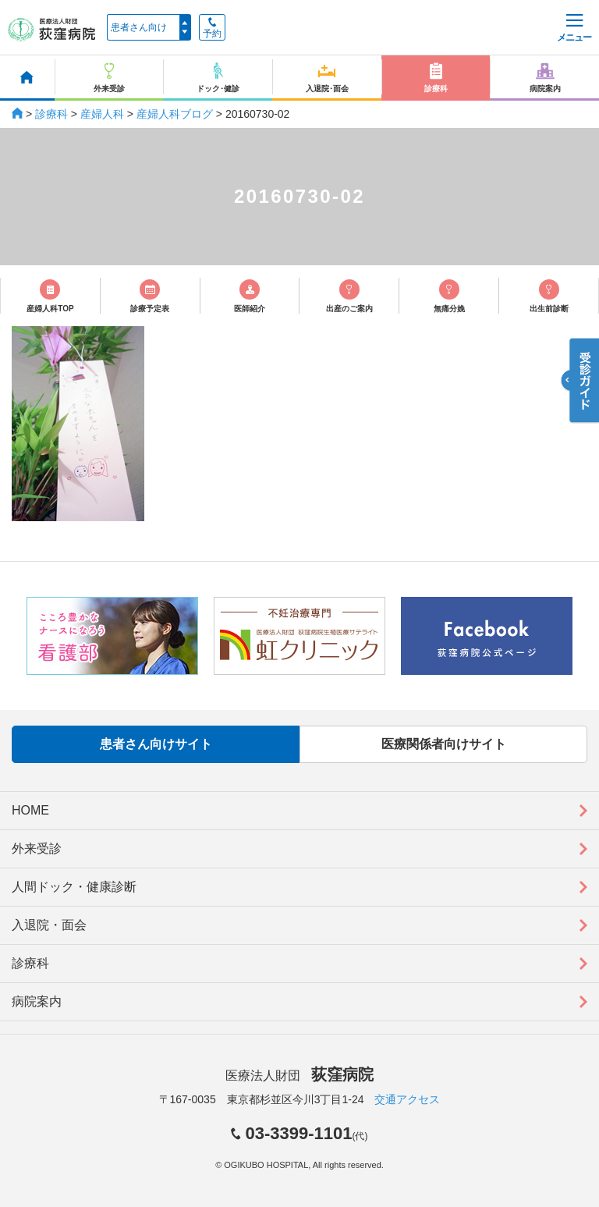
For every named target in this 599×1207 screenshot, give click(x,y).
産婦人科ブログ (174, 114)
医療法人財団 (299, 1075)
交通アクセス (407, 1099)
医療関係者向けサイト (443, 744)
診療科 (51, 114)
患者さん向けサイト (156, 744)
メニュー (574, 28)
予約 (212, 28)
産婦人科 (102, 114)
